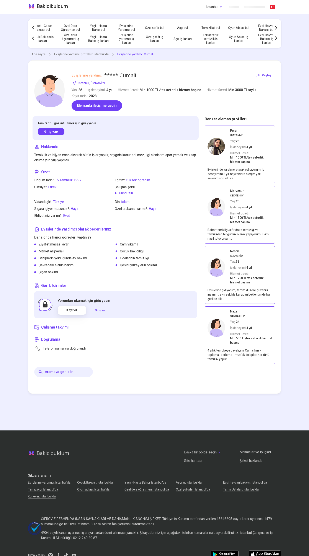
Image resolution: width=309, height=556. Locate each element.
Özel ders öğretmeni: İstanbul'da (146, 489)
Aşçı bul (182, 27)
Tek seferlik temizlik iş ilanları (211, 38)
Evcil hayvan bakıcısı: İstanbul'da (245, 482)
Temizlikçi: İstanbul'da (43, 489)
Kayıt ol (71, 310)
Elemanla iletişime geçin (97, 105)
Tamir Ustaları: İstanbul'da (241, 489)
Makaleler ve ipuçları (255, 452)
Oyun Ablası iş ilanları (238, 39)
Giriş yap (51, 131)
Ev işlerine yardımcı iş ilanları (126, 38)
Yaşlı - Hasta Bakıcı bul (98, 27)
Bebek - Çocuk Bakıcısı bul (42, 27)
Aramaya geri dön (56, 371)
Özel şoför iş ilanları (154, 39)
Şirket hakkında (251, 461)
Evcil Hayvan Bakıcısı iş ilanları (266, 38)
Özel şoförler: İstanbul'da (193, 489)
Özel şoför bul (154, 27)
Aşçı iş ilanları (182, 39)
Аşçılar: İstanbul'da (189, 482)
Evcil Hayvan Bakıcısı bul (266, 27)
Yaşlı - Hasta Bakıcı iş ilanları (98, 39)
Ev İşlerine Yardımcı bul (126, 27)
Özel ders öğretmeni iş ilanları (70, 38)
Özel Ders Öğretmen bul (70, 27)
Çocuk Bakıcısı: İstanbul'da (95, 482)
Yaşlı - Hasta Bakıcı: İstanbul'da (145, 482)
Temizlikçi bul (210, 27)
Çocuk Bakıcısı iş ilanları (42, 39)
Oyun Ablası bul (238, 27)
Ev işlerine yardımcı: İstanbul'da (49, 482)
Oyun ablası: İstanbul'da (93, 489)
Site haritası (193, 461)
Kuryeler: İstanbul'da (42, 496)
